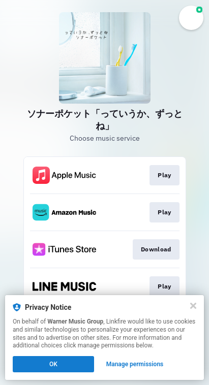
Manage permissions (135, 364)
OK (53, 364)
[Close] (193, 306)
